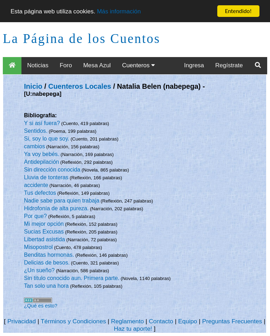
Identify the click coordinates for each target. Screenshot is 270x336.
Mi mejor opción (44, 224)
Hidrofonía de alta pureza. (56, 208)
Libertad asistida (44, 239)
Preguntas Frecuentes (232, 321)
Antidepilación (41, 162)
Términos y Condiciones (73, 321)
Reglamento (127, 321)
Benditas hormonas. (49, 255)
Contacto (161, 321)
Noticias (37, 65)
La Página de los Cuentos (81, 38)
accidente (36, 185)
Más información (119, 11)
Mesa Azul (97, 65)
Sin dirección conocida (52, 170)
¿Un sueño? (39, 270)
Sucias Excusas (44, 232)
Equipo (187, 321)
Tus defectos (40, 193)
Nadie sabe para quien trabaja (61, 201)
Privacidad (21, 321)
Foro (66, 65)
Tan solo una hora (46, 286)
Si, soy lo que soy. (46, 139)
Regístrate (229, 65)
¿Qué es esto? (40, 306)
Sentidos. (35, 131)
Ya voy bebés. (41, 154)
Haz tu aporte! (133, 328)
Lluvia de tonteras (46, 177)
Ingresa (194, 65)
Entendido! (238, 11)
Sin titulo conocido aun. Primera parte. (71, 278)
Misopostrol (38, 247)
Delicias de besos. (47, 263)
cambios (34, 146)
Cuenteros (138, 65)
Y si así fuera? (42, 123)
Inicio (33, 86)
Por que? (35, 216)
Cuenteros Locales (79, 86)
